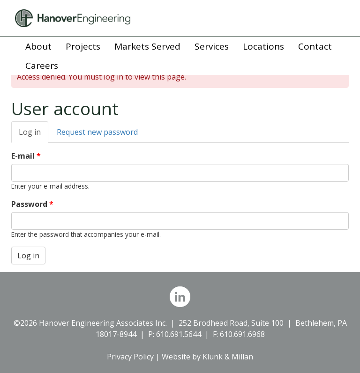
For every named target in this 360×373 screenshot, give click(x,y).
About (38, 46)
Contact (315, 46)
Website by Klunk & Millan (207, 356)
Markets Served (147, 46)
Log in (33, 134)
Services (212, 46)
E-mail (26, 156)
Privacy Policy (130, 356)
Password (32, 204)
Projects (83, 46)
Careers (41, 65)
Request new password (97, 132)
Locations (263, 46)
